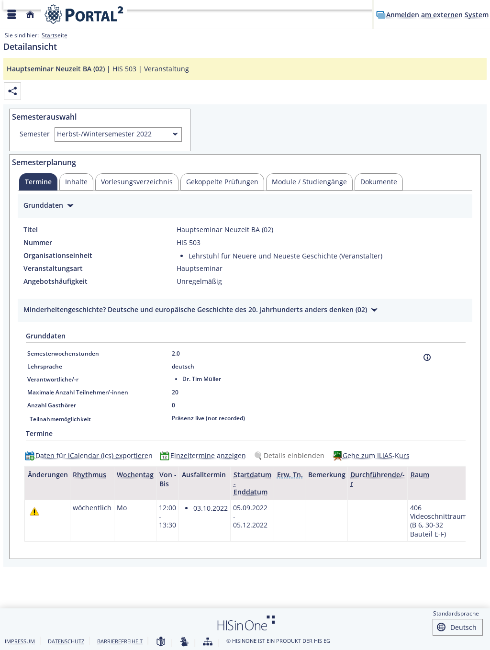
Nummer (37, 242)
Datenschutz (66, 641)
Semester (35, 134)
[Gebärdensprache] (184, 642)
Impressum (20, 641)
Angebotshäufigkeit (55, 281)
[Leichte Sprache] (161, 642)
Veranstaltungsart (53, 268)
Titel (30, 229)
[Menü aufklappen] (11, 15)
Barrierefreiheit (120, 641)
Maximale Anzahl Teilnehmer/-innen (77, 392)
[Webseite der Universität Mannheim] (84, 14)
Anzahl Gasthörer (51, 405)
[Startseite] (30, 14)
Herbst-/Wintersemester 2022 (104, 133)
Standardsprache (456, 613)
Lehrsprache (44, 366)
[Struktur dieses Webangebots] (207, 642)
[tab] (38, 182)
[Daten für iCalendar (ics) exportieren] (91, 455)
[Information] (427, 357)
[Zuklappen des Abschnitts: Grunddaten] (245, 206)
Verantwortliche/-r (52, 379)
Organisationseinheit (57, 255)
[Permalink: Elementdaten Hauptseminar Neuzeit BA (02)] (12, 91)
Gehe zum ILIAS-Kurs (376, 455)
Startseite (54, 35)
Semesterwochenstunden (63, 353)
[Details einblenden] (291, 455)
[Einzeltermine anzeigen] (205, 455)
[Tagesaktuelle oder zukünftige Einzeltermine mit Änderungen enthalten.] (34, 511)
